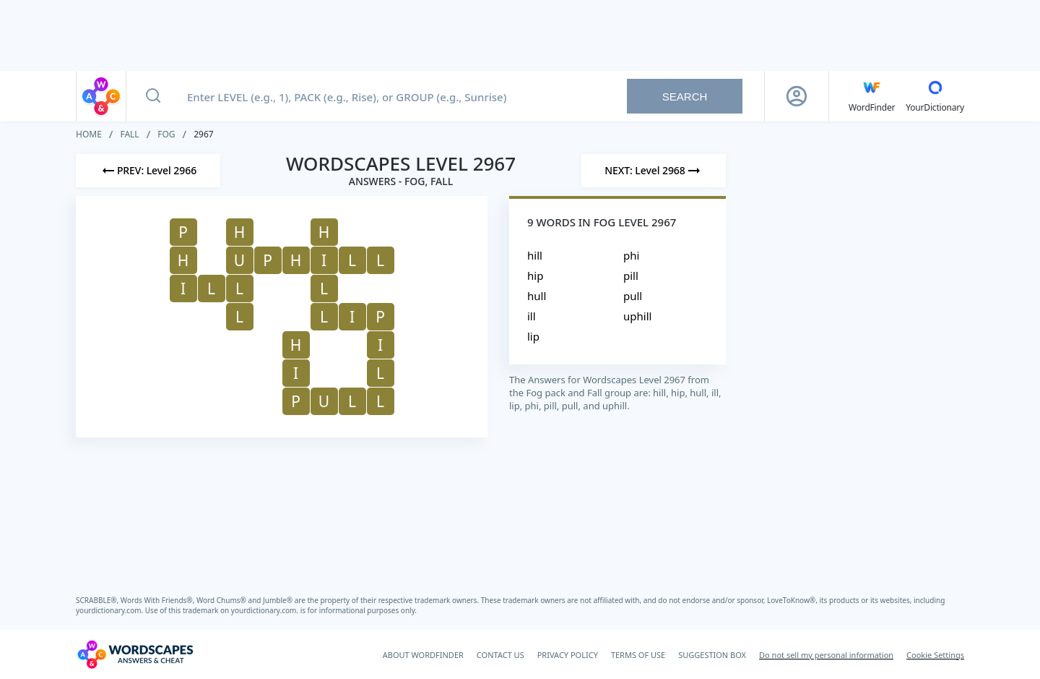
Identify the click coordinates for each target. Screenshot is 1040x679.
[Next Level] (653, 170)
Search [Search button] (685, 96)
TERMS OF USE (638, 654)
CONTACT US (500, 654)
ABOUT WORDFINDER (423, 654)
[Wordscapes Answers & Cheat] (135, 654)
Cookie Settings (935, 654)
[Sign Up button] (796, 96)
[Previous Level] (148, 170)
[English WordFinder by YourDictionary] (872, 96)
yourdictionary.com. (110, 610)
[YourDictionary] (935, 96)
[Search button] (153, 96)
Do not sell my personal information (826, 654)
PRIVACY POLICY (567, 654)
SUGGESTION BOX (712, 654)
